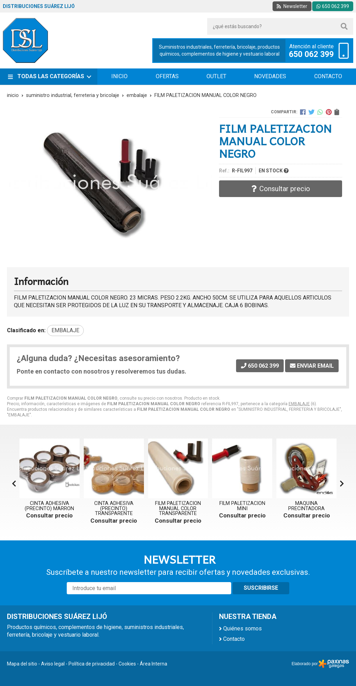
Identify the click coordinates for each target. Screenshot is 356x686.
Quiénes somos (242, 628)
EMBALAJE (299, 403)
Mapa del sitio (22, 664)
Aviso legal (53, 664)
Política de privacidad (91, 664)
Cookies (127, 664)
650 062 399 (311, 54)
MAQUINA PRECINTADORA (306, 505)
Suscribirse (261, 588)
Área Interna (153, 664)
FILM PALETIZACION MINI (242, 505)
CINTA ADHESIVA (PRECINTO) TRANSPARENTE (114, 508)
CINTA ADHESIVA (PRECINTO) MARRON (49, 505)
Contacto (234, 639)
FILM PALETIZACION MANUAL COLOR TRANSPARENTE (178, 508)
